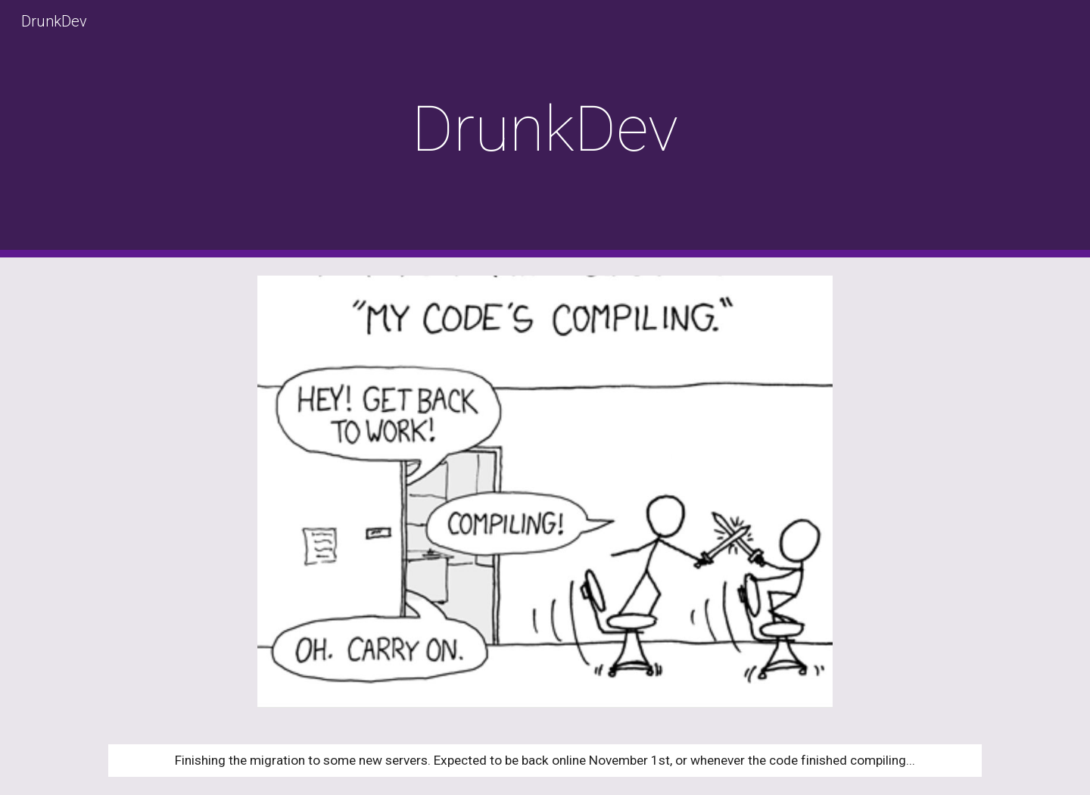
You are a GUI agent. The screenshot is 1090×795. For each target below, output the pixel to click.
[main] (545, 129)
